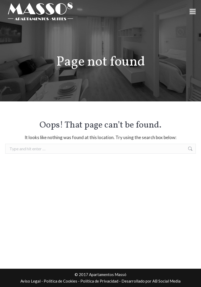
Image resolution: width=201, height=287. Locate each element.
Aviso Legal (30, 281)
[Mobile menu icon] (192, 11)
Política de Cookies (60, 281)
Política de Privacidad (99, 281)
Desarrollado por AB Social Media (151, 281)
